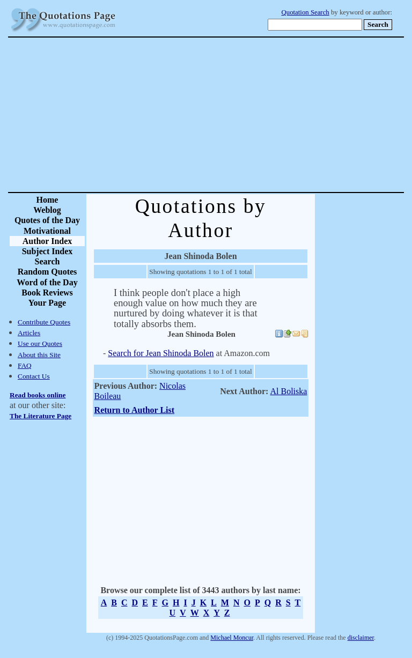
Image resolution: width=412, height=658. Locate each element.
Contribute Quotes (44, 322)
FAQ (25, 365)
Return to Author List (134, 410)
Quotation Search (305, 12)
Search (47, 261)
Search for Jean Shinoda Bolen (161, 353)
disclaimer (361, 637)
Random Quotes (47, 271)
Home (47, 199)
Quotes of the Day (47, 220)
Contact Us (34, 376)
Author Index (47, 241)
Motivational (47, 230)
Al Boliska (288, 391)
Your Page (47, 302)
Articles (29, 333)
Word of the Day (47, 282)
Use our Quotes (40, 343)
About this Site (39, 355)
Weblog (47, 210)
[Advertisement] (244, 115)
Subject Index (47, 251)
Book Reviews (47, 292)
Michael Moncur (231, 637)
